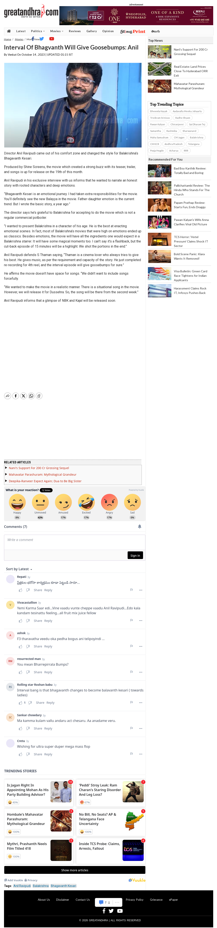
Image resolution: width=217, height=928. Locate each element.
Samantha (155, 130)
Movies (56, 31)
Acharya (173, 150)
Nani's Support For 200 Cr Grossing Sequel (39, 468)
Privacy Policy (134, 899)
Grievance (156, 899)
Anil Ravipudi (22, 886)
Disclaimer (62, 899)
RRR (186, 150)
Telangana (193, 144)
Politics (38, 31)
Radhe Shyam (182, 117)
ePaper (173, 899)
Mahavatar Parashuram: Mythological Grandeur (42, 474)
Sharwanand (189, 130)
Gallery (91, 31)
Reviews (75, 31)
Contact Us (83, 899)
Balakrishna (41, 886)
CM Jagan (179, 137)
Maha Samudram (159, 137)
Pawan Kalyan (157, 124)
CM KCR (154, 144)
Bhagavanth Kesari (63, 886)
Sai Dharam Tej (197, 124)
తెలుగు (155, 31)
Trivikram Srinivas (160, 117)
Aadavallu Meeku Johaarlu (187, 111)
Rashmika (172, 130)
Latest (21, 31)
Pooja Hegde (157, 150)
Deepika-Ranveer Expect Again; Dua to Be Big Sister (45, 481)
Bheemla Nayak (158, 111)
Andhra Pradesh (174, 144)
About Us (44, 899)
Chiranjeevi (177, 124)
